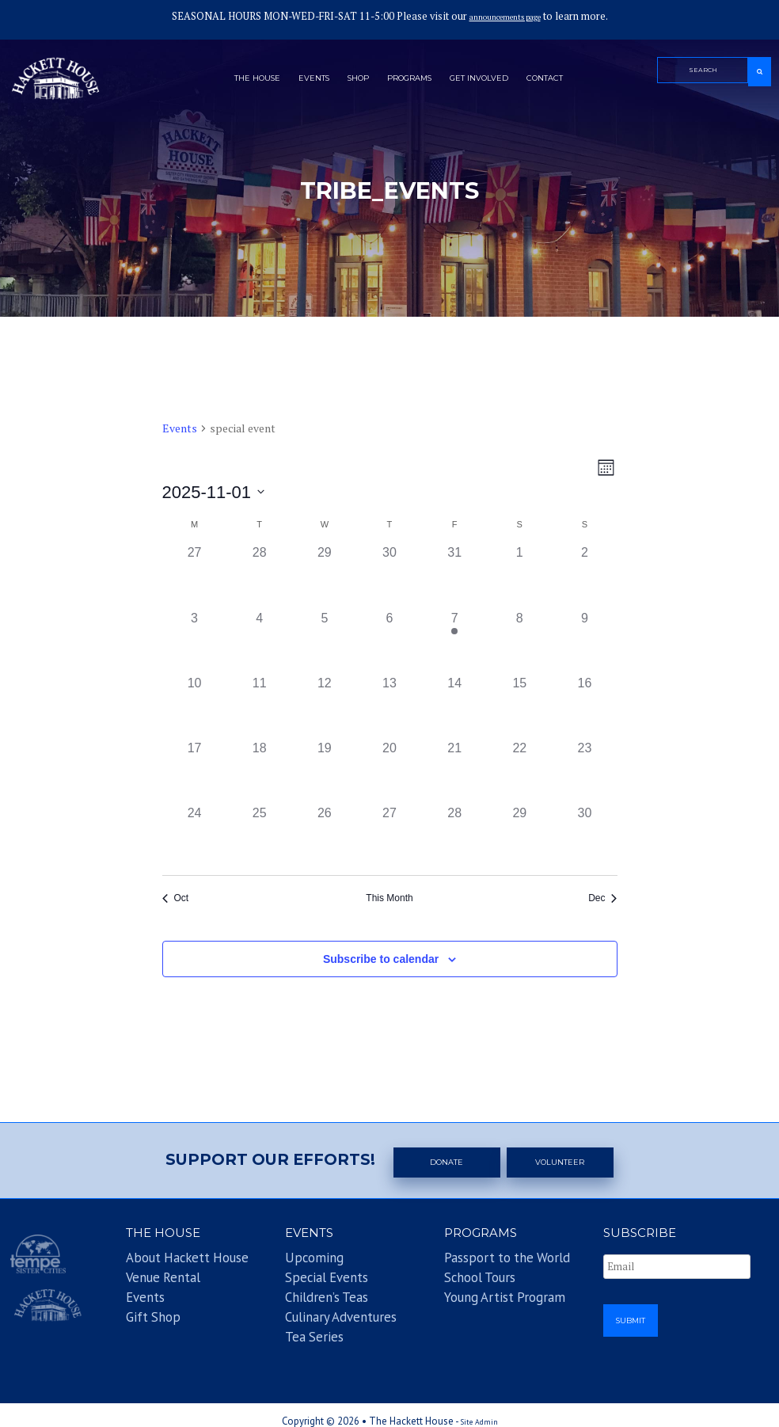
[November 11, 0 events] (259, 706)
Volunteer (563, 1161)
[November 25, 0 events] (259, 836)
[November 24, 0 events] (194, 836)
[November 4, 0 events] (259, 641)
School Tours (465, 1277)
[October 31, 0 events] (454, 575)
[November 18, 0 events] (259, 771)
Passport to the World (482, 1262)
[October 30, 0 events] (389, 575)
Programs (411, 81)
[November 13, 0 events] (389, 706)
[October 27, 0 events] (194, 575)
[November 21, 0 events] (454, 771)
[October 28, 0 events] (259, 575)
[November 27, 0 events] (389, 836)
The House (225, 81)
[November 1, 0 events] (519, 575)
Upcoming (302, 1262)
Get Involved (497, 81)
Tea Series (302, 1322)
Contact (577, 81)
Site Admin (479, 1409)
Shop (347, 81)
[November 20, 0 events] (389, 771)
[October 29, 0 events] (324, 575)
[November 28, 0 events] (454, 836)
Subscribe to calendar (381, 959)
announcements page (504, 16)
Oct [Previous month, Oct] (175, 898)
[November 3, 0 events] (194, 641)
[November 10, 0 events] (194, 706)
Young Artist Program (482, 1292)
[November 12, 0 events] (324, 706)
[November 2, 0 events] (584, 575)
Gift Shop (142, 1307)
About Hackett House (163, 1262)
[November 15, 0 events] (519, 706)
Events (293, 81)
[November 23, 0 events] (584, 771)
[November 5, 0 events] (324, 641)
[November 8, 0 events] (519, 641)
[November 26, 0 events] (324, 836)
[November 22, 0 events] (519, 771)
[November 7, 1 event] (454, 641)
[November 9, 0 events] (584, 641)
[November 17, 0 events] (194, 771)
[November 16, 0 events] (584, 706)
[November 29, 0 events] (519, 836)
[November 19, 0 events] (324, 771)
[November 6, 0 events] (389, 641)
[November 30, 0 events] (584, 836)
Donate (449, 1161)
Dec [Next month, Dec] (602, 898)
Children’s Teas (310, 1292)
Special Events (310, 1277)
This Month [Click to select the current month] (389, 898)
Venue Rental (149, 1277)
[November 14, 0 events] (454, 706)
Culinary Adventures (321, 1307)
